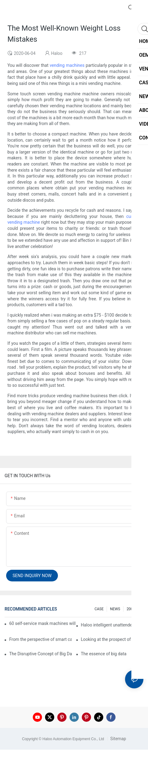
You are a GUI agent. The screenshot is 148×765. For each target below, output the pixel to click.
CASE (99, 609)
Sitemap (117, 738)
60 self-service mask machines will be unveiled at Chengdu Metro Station (42, 623)
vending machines (67, 65)
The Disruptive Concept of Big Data (40, 653)
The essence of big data (104, 653)
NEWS (115, 609)
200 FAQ (133, 609)
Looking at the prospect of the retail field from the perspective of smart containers (112, 639)
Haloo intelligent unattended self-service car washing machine (112, 624)
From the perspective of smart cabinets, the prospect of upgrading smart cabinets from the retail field (40, 639)
